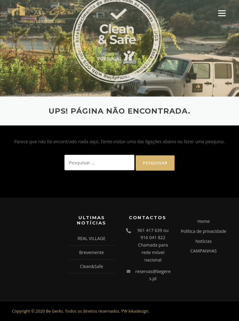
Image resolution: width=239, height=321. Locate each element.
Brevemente (91, 252)
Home (203, 221)
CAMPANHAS (203, 251)
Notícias (203, 241)
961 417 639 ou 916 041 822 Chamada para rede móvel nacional (153, 245)
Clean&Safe (91, 266)
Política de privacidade (203, 231)
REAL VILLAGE (91, 238)
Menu (221, 13)
